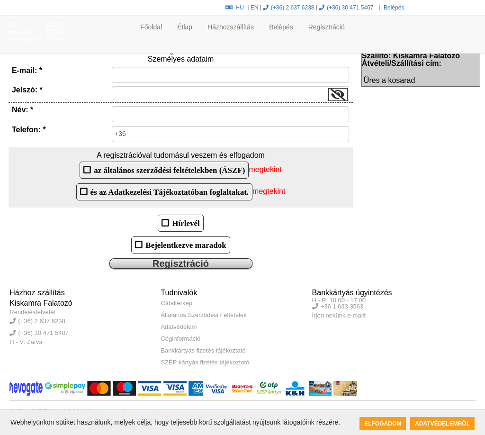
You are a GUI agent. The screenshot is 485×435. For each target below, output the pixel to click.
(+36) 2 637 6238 (288, 7)
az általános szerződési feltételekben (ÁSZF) (169, 170)
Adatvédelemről (442, 423)
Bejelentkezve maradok (185, 245)
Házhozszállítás (230, 27)
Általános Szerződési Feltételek (203, 314)
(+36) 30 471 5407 (346, 7)
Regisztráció (326, 27)
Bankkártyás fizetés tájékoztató (203, 350)
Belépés (393, 7)
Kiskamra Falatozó (40, 303)
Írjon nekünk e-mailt (339, 315)
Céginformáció (180, 338)
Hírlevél (186, 223)
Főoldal (151, 27)
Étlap (184, 27)
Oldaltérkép (176, 303)
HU (234, 7)
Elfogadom (382, 423)
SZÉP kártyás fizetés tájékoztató (205, 362)
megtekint (265, 169)
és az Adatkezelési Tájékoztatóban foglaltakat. (169, 192)
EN (255, 7)
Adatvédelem (179, 326)
